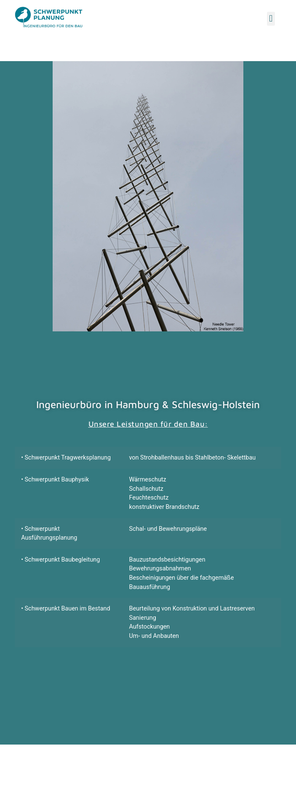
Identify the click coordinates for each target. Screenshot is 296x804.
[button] (271, 19)
